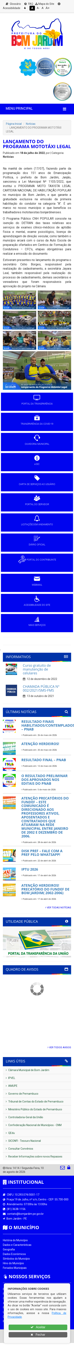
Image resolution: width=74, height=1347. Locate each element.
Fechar (38, 1334)
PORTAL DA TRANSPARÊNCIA (37, 403)
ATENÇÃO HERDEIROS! (40, 743)
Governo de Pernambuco (22, 1093)
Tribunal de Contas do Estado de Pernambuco (34, 1101)
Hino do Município (13, 1263)
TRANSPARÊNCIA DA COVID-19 (37, 424)
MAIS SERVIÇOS (37, 625)
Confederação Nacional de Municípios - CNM (34, 1125)
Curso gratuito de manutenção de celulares (37, 669)
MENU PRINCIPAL (19, 108)
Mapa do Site (44, 3)
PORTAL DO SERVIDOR (37, 504)
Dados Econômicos (14, 1254)
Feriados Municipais (15, 1267)
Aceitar (37, 1327)
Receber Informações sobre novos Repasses (34, 1156)
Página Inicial (14, 123)
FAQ (28, 3)
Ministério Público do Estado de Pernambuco (34, 1109)
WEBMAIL (37, 585)
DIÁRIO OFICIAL (37, 544)
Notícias (30, 123)
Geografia (9, 1249)
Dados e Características (17, 1244)
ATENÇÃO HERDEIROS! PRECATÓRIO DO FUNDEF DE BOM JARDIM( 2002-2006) (45, 889)
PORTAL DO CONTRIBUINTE (41, 559)
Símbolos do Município (16, 1258)
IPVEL (10, 1077)
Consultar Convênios (19, 1148)
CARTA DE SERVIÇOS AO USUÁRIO (37, 484)
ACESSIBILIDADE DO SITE (37, 605)
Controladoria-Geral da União (24, 1117)
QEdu (10, 1132)
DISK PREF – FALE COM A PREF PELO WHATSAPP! (41, 853)
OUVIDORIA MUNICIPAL (37, 444)
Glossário (13, 3)
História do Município (15, 1240)
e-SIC (37, 464)
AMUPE (11, 1085)
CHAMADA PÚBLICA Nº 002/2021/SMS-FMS (41, 688)
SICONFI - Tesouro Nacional (23, 1140)
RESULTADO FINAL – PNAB (43, 760)
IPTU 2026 (29, 869)
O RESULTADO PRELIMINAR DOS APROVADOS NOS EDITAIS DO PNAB (44, 779)
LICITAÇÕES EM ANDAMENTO (37, 524)
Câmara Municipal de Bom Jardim (27, 1070)
